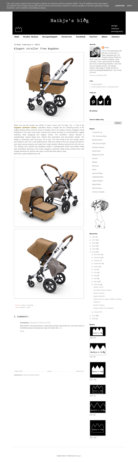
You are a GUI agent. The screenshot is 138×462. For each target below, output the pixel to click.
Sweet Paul (96, 151)
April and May (97, 173)
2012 (94, 316)
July (95, 269)
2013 (94, 252)
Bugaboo (22, 307)
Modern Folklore (99, 305)
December (97, 254)
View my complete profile (98, 75)
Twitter (94, 37)
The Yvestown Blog (99, 136)
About (105, 37)
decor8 (94, 158)
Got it (129, 6)
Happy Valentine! (99, 296)
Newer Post (19, 371)
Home (17, 37)
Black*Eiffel (96, 184)
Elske (94, 170)
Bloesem (95, 166)
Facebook (80, 37)
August (96, 267)
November (97, 257)
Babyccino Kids (98, 155)
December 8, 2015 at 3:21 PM (40, 323)
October (97, 260)
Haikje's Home (98, 287)
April (95, 278)
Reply (22, 331)
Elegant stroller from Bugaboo (103, 308)
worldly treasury (98, 147)
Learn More (120, 6)
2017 (94, 240)
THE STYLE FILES (99, 144)
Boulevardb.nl (97, 140)
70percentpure (97, 181)
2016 (94, 243)
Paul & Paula (97, 188)
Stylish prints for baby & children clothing (107, 299)
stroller (28, 307)
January (97, 312)
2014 (94, 249)
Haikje (106, 47)
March (96, 282)
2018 (94, 237)
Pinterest (67, 37)
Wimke (94, 162)
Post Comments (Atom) (31, 375)
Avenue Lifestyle (98, 192)
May (95, 275)
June (95, 272)
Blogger (78, 456)
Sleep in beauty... (99, 293)
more (60, 328)
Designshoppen (49, 37)
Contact (116, 37)
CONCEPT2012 (97, 177)
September (98, 263)
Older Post (80, 371)
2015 (94, 246)
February (97, 284)
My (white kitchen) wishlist (102, 290)
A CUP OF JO (97, 132)
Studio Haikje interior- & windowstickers (105, 87)
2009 (94, 319)
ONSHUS (96, 302)
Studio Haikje (30, 37)
